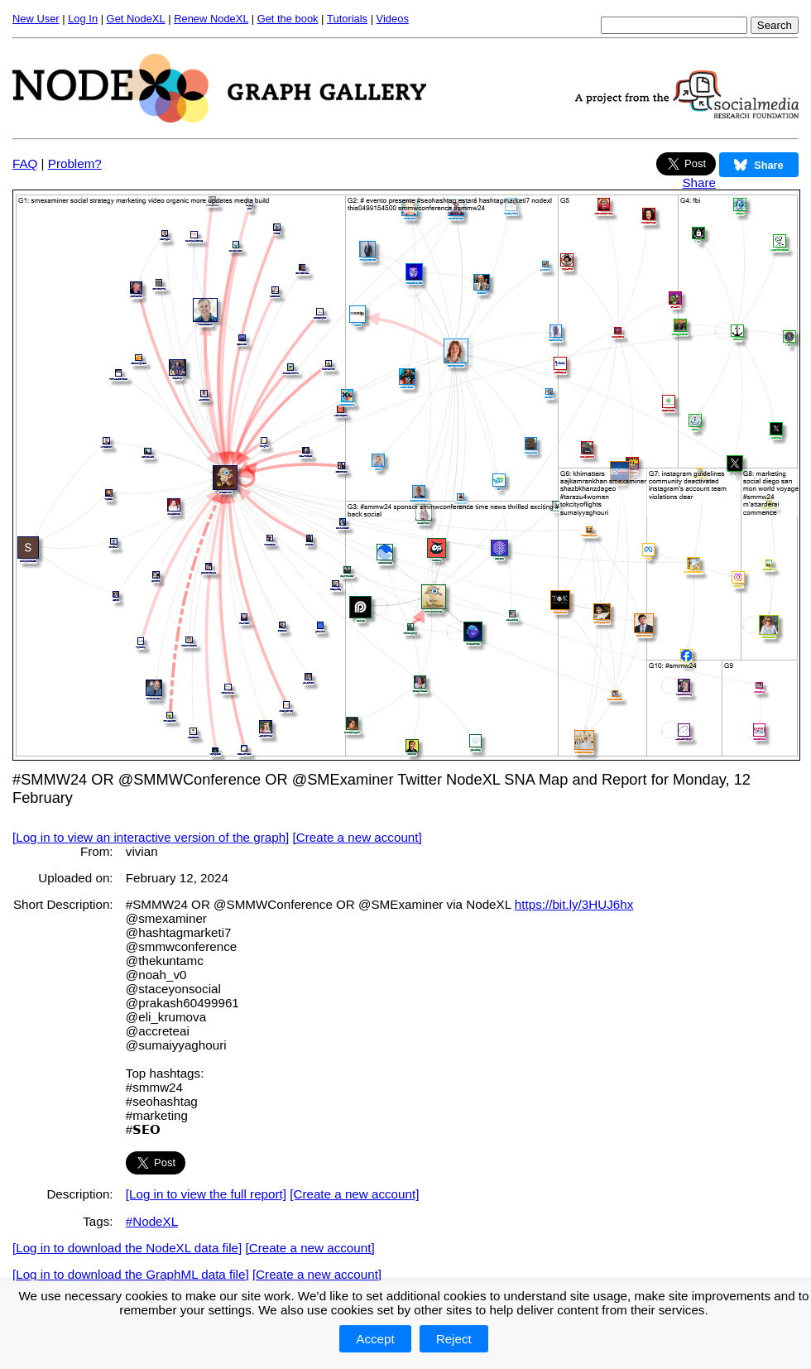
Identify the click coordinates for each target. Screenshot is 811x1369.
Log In (83, 18)
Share (699, 182)
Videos (393, 18)
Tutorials (347, 18)
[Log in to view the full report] (206, 1194)
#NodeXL (152, 1221)
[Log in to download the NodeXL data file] (127, 1248)
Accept (375, 1339)
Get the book (288, 18)
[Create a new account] (357, 837)
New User (36, 18)
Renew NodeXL (211, 18)
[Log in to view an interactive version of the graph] (150, 837)
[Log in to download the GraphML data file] (130, 1274)
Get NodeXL (136, 18)
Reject (454, 1339)
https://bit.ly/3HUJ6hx (574, 904)
